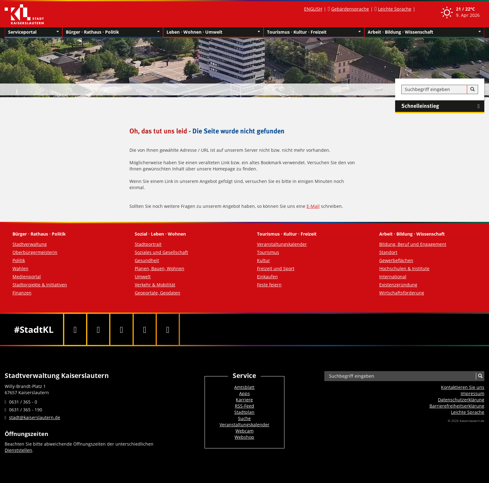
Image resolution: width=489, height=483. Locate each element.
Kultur (263, 260)
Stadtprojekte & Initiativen (39, 285)
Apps (244, 393)
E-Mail (313, 206)
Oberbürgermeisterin (34, 252)
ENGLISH (313, 9)
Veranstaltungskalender (282, 244)
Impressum (472, 393)
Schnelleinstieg (442, 106)
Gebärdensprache (350, 9)
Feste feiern (269, 285)
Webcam (244, 431)
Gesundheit (147, 260)
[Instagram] (145, 329)
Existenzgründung (398, 285)
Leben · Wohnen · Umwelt (213, 32)
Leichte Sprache (394, 9)
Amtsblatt (244, 387)
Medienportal (26, 277)
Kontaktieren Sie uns (462, 387)
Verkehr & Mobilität (155, 285)
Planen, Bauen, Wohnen (159, 268)
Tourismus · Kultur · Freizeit (314, 32)
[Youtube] (121, 329)
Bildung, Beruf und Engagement (412, 244)
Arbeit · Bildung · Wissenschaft (424, 32)
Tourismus (268, 252)
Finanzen (21, 293)
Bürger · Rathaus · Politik (113, 32)
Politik (18, 260)
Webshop (244, 437)
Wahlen (20, 268)
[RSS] (168, 329)
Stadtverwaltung (29, 244)
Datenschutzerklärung (461, 400)
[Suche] (472, 89)
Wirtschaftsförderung (401, 293)
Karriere (244, 400)
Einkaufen (267, 277)
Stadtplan (244, 412)
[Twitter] (98, 329)
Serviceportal (33, 32)
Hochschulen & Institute (404, 268)
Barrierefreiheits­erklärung (456, 406)
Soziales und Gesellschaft (161, 252)
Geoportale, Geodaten (157, 293)
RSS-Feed (244, 406)
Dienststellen (18, 450)
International (392, 277)
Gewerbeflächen (396, 260)
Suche (244, 418)
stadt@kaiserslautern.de (34, 417)
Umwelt (143, 277)
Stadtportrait (148, 244)
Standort (388, 252)
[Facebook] (75, 329)
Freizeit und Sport (275, 268)
